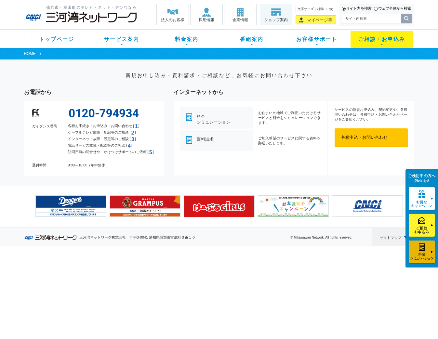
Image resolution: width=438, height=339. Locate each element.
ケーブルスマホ (113, 297)
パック (153, 297)
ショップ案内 (276, 20)
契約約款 (106, 322)
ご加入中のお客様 (67, 280)
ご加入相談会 (304, 289)
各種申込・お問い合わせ (364, 137)
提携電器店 (301, 280)
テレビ (104, 272)
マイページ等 (319, 20)
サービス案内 (121, 39)
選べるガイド (62, 289)
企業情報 (240, 20)
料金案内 (186, 39)
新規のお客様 (62, 272)
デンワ (104, 289)
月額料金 (155, 280)
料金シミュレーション (214, 119)
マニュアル (253, 280)
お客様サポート (316, 39)
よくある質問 (256, 272)
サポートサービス (260, 289)
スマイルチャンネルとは (218, 272)
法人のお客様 (172, 20)
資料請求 (205, 139)
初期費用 (155, 272)
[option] (70, 206)
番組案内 (251, 39)
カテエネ (106, 314)
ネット (104, 280)
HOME (30, 53)
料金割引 (155, 289)
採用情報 (206, 20)
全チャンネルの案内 (214, 295)
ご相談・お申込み (381, 39)
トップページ (56, 39)
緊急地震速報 (111, 306)
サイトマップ (390, 238)
